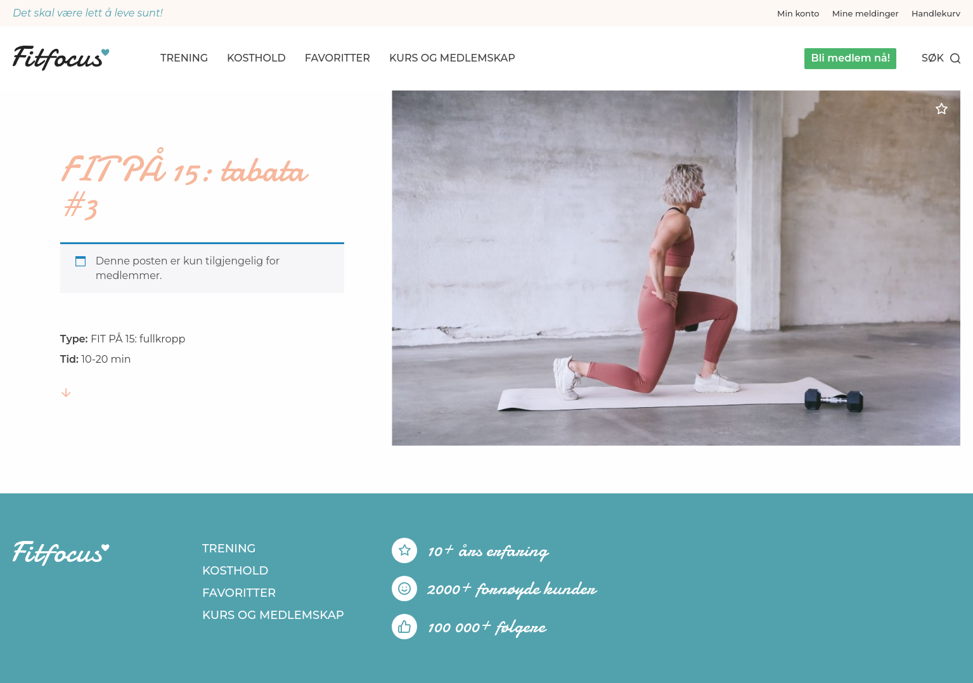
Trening (184, 58)
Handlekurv (936, 13)
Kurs (452, 58)
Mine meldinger (865, 13)
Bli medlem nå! (850, 58)
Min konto (798, 13)
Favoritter (337, 58)
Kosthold (256, 58)
